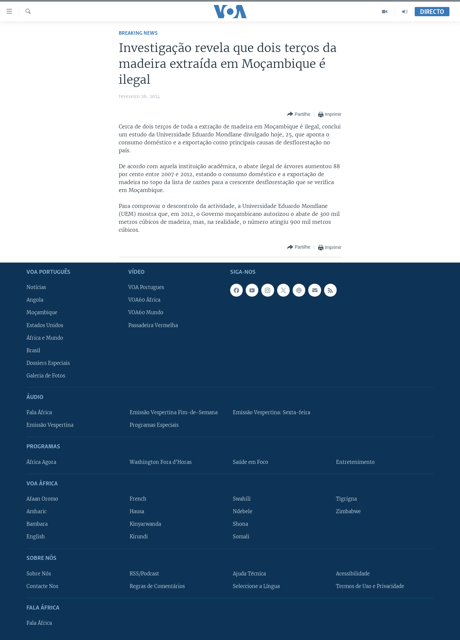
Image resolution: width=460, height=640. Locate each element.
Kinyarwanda (145, 524)
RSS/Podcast (144, 573)
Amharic (36, 512)
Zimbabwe (348, 512)
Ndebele (242, 512)
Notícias (36, 287)
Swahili (242, 499)
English (35, 537)
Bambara (37, 524)
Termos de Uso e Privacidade (370, 586)
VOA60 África (144, 300)
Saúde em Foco (250, 462)
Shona (240, 524)
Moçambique (41, 313)
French (138, 499)
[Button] (298, 114)
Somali (241, 537)
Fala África (39, 413)
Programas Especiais (154, 425)
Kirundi (139, 537)
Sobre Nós (38, 573)
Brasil (33, 350)
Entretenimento (355, 462)
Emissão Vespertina (49, 425)
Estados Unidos (44, 325)
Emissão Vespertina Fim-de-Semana (174, 413)
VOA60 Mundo (145, 313)
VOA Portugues (146, 287)
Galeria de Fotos (45, 376)
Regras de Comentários (157, 586)
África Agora (41, 462)
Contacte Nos (42, 586)
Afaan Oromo (42, 499)
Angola (34, 300)
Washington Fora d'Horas (160, 462)
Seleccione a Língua (256, 586)
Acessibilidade (353, 573)
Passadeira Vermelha (153, 325)
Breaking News (138, 33)
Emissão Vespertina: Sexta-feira (271, 413)
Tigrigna (346, 499)
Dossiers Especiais (48, 363)
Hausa (137, 512)
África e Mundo (44, 338)
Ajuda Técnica (249, 573)
